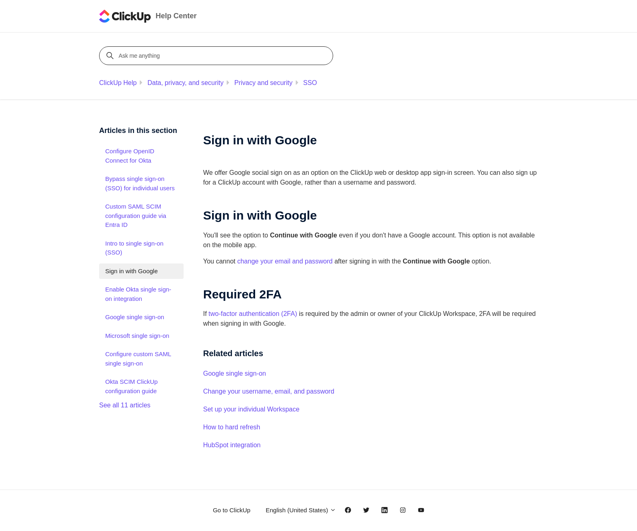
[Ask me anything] (217, 55)
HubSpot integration (231, 445)
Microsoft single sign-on (137, 335)
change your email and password (285, 261)
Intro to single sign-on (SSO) (134, 248)
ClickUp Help (117, 82)
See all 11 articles (124, 405)
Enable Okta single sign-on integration (138, 294)
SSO (310, 82)
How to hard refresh (231, 427)
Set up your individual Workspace (251, 409)
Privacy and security (263, 82)
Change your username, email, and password (268, 391)
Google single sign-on (234, 373)
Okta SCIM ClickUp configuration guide (131, 386)
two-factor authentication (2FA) (252, 313)
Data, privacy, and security (185, 82)
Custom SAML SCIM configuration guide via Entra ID (135, 215)
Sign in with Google (131, 271)
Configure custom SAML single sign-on (138, 358)
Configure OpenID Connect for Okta (129, 156)
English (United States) (301, 510)
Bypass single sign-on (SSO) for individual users (140, 183)
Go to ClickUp (232, 510)
